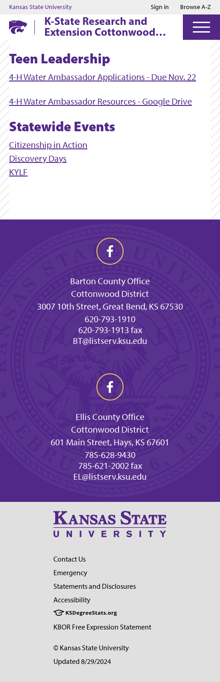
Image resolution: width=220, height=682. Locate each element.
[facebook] (110, 251)
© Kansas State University (91, 648)
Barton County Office (110, 281)
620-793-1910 (110, 319)
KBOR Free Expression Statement (102, 627)
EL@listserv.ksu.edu (110, 476)
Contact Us (69, 559)
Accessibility (72, 600)
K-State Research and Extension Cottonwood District (99, 26)
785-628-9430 (110, 454)
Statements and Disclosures (94, 586)
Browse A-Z (195, 7)
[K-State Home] (18, 27)
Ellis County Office (110, 416)
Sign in (160, 7)
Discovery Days (38, 158)
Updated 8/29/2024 (82, 661)
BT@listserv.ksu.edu (110, 340)
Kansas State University (40, 7)
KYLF (18, 172)
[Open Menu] (201, 27)
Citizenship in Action (48, 144)
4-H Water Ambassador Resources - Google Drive (100, 101)
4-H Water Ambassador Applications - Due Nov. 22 (102, 77)
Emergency (70, 572)
